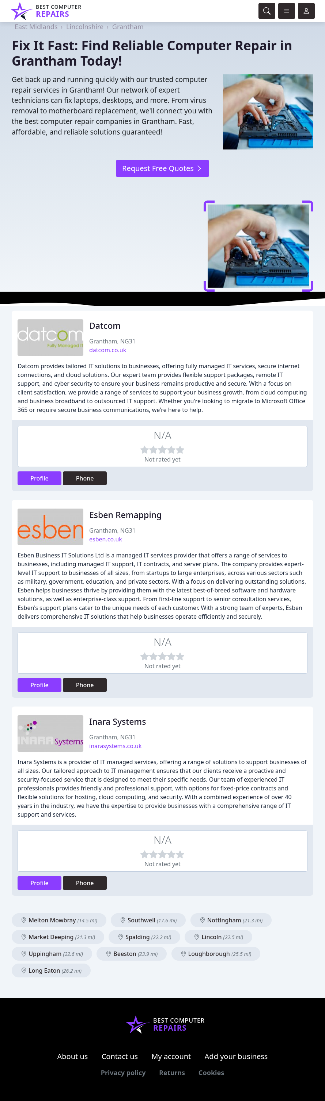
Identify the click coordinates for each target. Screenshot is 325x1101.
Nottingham (231, 920)
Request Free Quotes (162, 168)
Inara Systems (117, 721)
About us (72, 1056)
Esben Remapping (125, 515)
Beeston (132, 954)
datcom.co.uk (107, 350)
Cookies (211, 1072)
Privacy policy (123, 1072)
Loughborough (216, 954)
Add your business (236, 1056)
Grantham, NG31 (112, 341)
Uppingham (52, 954)
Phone (85, 478)
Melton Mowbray (59, 920)
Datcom (105, 325)
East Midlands (36, 26)
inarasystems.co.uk (115, 746)
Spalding (144, 937)
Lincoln (218, 937)
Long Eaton (51, 970)
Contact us (120, 1056)
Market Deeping (58, 937)
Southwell (148, 920)
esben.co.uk (105, 539)
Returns (172, 1072)
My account (171, 1056)
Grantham (128, 26)
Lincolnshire (84, 26)
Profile (39, 478)
